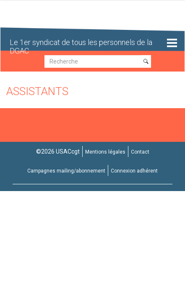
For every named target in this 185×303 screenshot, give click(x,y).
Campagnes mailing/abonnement (66, 171)
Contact (140, 152)
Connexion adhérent (134, 171)
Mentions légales (105, 152)
